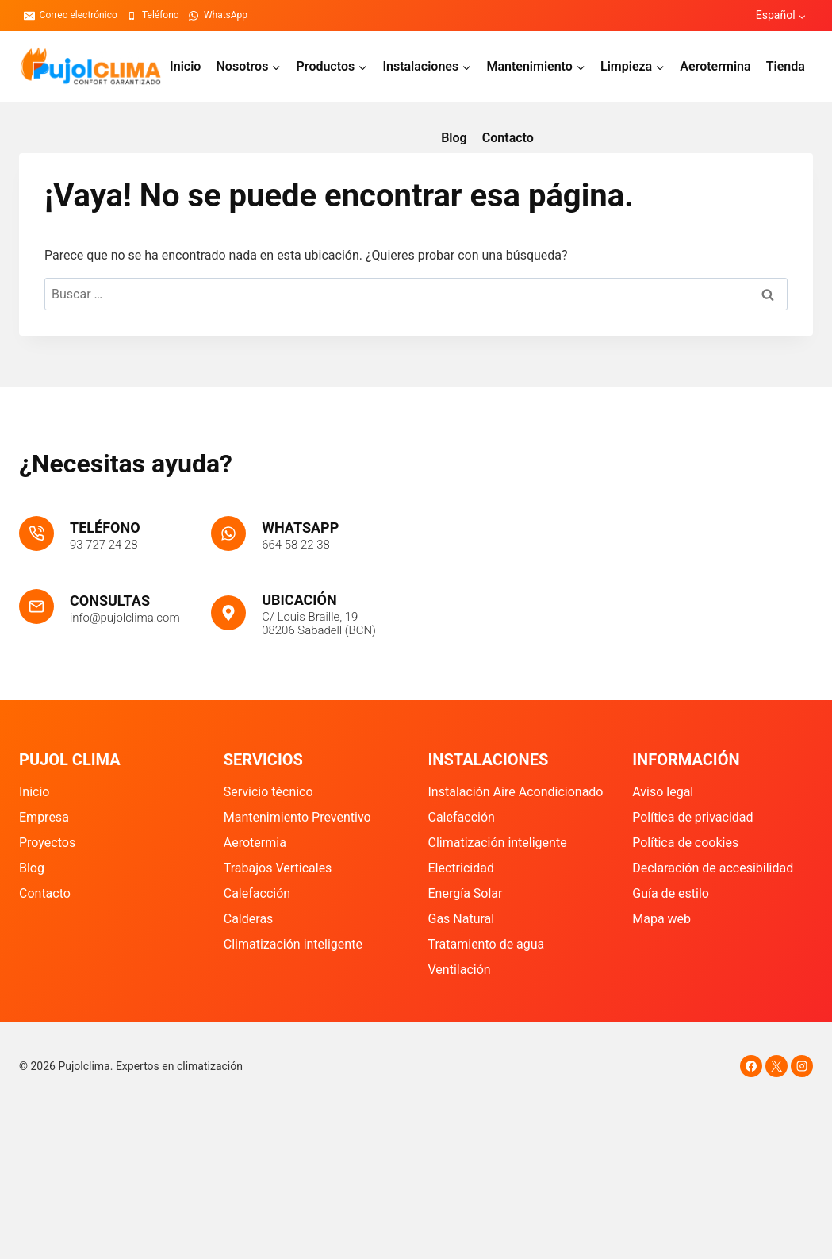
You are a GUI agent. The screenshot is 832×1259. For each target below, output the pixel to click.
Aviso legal (662, 791)
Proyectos (47, 842)
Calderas (249, 918)
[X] (776, 1066)
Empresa (44, 817)
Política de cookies (685, 842)
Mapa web (661, 918)
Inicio (185, 66)
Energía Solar (465, 893)
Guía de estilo (670, 893)
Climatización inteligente (293, 944)
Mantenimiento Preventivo (297, 817)
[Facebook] (751, 1066)
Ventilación (459, 969)
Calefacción (257, 893)
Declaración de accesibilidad (712, 868)
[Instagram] (802, 1066)
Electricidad (461, 868)
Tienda (785, 66)
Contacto (508, 137)
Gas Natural (461, 918)
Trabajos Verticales (278, 868)
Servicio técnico (268, 791)
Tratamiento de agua (486, 944)
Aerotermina (715, 66)
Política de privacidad (692, 817)
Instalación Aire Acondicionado (516, 791)
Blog (453, 137)
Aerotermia (255, 842)
